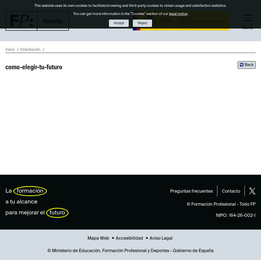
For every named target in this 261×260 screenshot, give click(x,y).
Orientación (30, 50)
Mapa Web (98, 238)
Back (249, 65)
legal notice (178, 14)
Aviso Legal (161, 238)
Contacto (231, 191)
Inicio (10, 50)
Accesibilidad (129, 238)
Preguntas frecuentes (191, 191)
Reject (142, 23)
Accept (119, 23)
